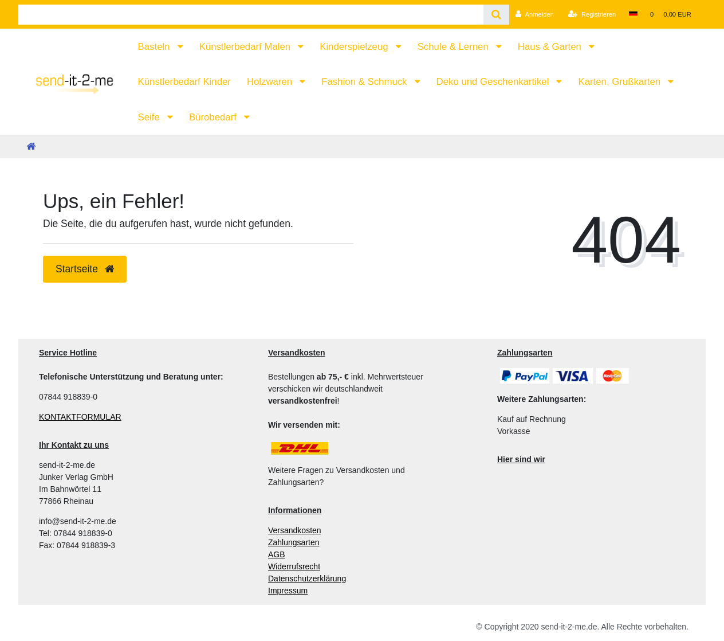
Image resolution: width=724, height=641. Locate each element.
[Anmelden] (534, 14)
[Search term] (250, 15)
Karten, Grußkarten (620, 81)
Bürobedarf (214, 117)
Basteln (155, 46)
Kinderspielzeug (355, 46)
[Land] (632, 14)
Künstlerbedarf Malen (246, 46)
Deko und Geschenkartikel (494, 81)
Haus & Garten (551, 46)
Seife (150, 117)
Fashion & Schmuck (365, 81)
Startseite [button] (85, 269)
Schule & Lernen (454, 46)
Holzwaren (271, 81)
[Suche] (496, 15)
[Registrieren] (592, 14)
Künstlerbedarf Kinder (184, 81)
